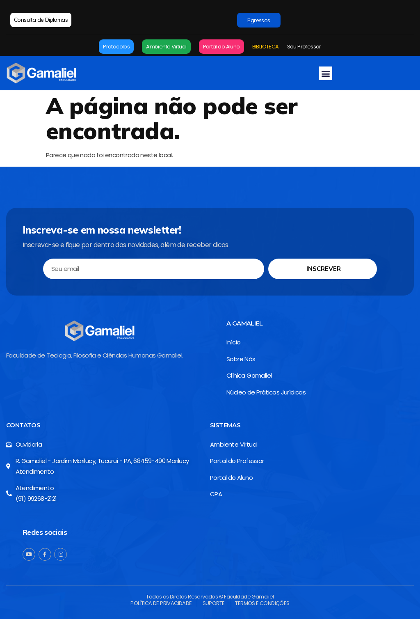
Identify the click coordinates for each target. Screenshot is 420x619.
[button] (325, 73)
